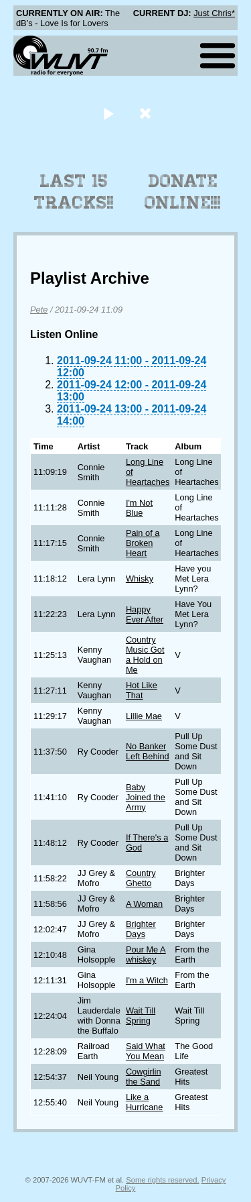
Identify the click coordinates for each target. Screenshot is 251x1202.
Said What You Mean (145, 1051)
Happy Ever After (144, 614)
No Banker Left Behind (147, 751)
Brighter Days (141, 929)
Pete (39, 310)
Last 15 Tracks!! (74, 191)
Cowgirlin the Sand (143, 1077)
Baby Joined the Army (145, 797)
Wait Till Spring (140, 1015)
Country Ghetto (141, 878)
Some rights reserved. (162, 1180)
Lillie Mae (144, 716)
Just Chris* (214, 13)
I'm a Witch (147, 980)
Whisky (139, 578)
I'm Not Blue (139, 508)
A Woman (144, 904)
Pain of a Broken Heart (143, 543)
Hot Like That (141, 690)
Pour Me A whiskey (146, 954)
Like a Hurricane (144, 1102)
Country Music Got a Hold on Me (145, 655)
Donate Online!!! (183, 191)
